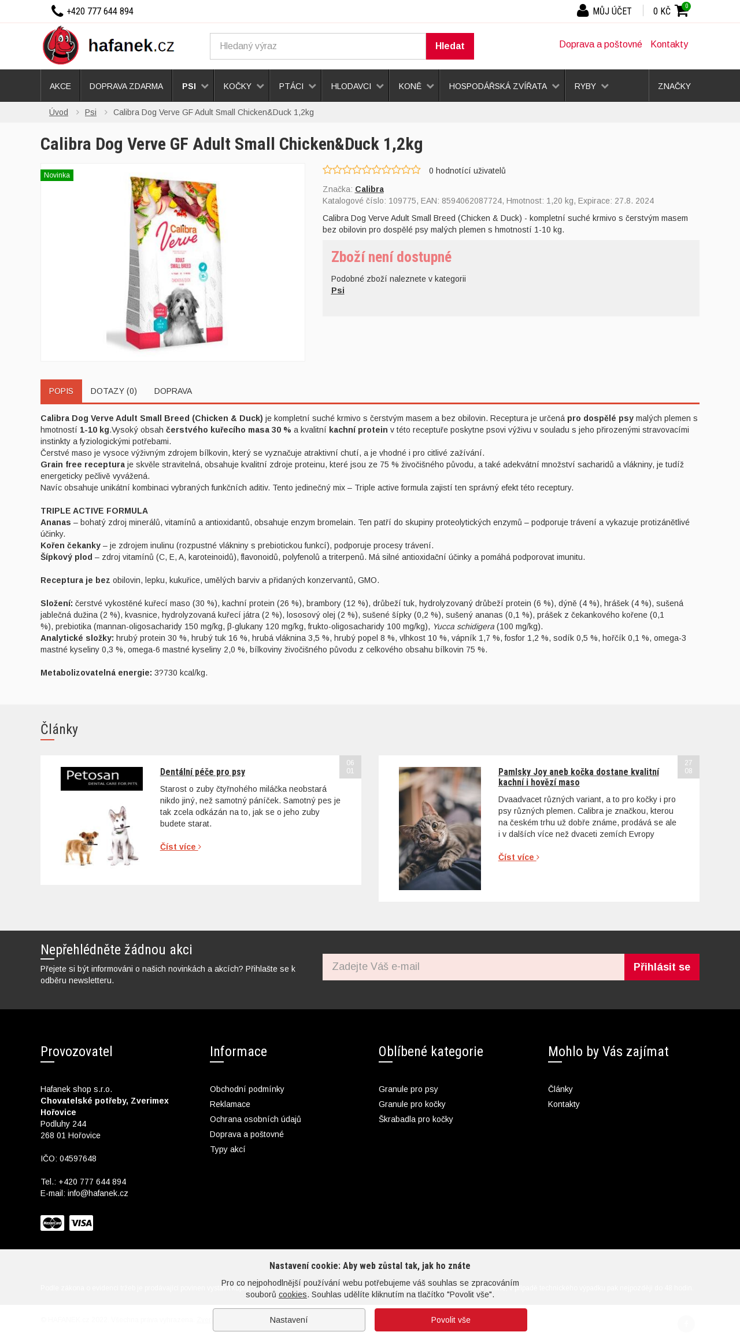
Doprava (173, 391)
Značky (674, 86)
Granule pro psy (408, 1089)
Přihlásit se (662, 967)
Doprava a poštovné (600, 44)
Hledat (450, 46)
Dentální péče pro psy (202, 771)
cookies (293, 1294)
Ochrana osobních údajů (255, 1119)
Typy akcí (228, 1149)
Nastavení (289, 1319)
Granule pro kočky (412, 1104)
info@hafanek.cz (98, 1193)
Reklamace (230, 1104)
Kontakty (669, 44)
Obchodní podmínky (247, 1089)
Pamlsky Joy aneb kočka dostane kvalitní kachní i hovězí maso (578, 777)
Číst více (180, 846)
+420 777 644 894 (92, 1181)
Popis (61, 391)
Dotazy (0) (114, 391)
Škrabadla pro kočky (416, 1119)
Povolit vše (451, 1319)
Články (560, 1089)
